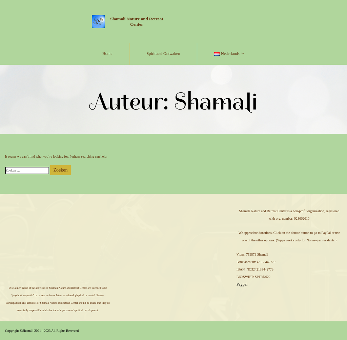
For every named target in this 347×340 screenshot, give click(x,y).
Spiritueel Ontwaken (163, 53)
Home (107, 53)
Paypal (242, 284)
